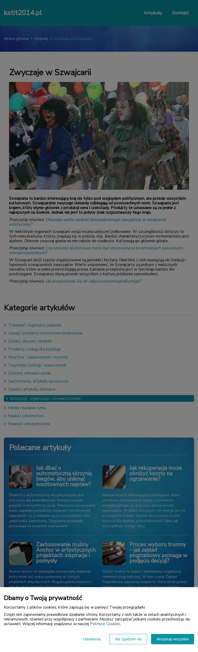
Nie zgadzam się (128, 639)
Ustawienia (92, 639)
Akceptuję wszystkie (172, 639)
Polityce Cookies (105, 624)
